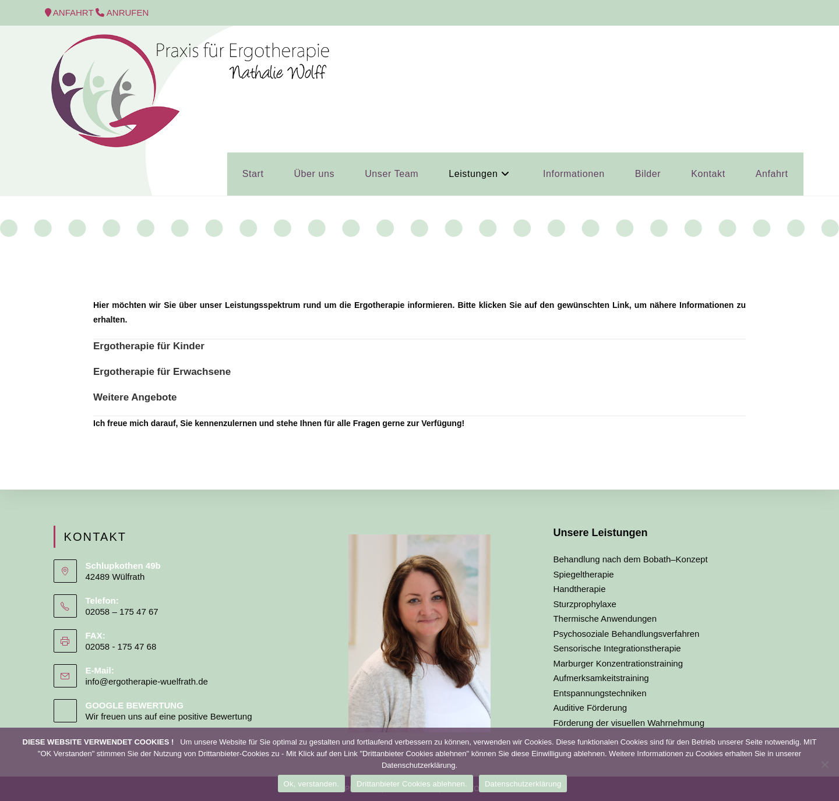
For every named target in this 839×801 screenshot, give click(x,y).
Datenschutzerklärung (523, 783)
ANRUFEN (128, 12)
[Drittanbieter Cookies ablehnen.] (824, 764)
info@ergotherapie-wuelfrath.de (147, 681)
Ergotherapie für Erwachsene (162, 371)
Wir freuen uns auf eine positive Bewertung (169, 716)
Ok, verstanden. (312, 783)
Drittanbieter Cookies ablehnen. (412, 783)
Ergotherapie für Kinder (149, 346)
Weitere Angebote (135, 397)
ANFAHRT (74, 12)
